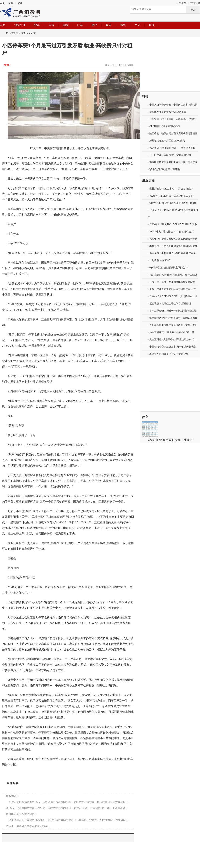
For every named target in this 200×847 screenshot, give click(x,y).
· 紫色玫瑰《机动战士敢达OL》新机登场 (169, 303)
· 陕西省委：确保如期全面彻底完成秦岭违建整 (172, 133)
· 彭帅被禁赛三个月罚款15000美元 (166, 140)
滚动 (20, 3)
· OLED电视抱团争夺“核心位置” (164, 126)
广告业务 (181, 3)
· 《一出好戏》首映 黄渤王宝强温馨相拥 (169, 155)
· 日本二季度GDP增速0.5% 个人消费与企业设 (172, 310)
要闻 (11, 3)
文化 (137, 25)
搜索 (192, 9)
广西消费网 (12, 33)
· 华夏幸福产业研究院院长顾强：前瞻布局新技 (172, 318)
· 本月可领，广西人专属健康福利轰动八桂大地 (172, 246)
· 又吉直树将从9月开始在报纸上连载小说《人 (172, 339)
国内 (51, 25)
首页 (2, 3)
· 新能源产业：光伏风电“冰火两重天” (167, 111)
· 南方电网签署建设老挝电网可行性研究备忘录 (172, 162)
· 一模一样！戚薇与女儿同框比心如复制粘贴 (171, 282)
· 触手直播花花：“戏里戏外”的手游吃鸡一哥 (171, 332)
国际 (66, 25)
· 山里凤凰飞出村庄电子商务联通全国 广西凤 (172, 253)
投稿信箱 (195, 3)
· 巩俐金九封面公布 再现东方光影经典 (168, 353)
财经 (94, 25)
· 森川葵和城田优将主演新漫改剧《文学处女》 (172, 325)
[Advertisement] (170, 64)
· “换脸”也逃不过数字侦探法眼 (164, 169)
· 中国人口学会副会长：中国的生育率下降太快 (172, 104)
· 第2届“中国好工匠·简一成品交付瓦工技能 (170, 195)
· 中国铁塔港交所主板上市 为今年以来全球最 (172, 346)
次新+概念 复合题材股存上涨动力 (170, 440)
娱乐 (108, 25)
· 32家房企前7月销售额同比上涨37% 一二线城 (172, 274)
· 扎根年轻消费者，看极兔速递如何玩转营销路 (172, 238)
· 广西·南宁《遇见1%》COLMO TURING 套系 (172, 224)
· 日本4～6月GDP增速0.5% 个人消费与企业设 (172, 296)
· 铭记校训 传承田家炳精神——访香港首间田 (172, 147)
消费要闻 (20, 25)
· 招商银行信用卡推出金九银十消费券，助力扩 (172, 203)
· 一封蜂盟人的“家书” (159, 260)
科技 (151, 25)
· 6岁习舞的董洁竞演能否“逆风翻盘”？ (168, 267)
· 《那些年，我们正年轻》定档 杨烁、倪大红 (172, 119)
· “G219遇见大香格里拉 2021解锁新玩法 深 (171, 231)
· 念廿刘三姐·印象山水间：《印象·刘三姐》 (171, 188)
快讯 (37, 25)
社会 (80, 25)
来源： (7, 65)
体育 (123, 25)
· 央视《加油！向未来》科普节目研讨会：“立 (172, 289)
